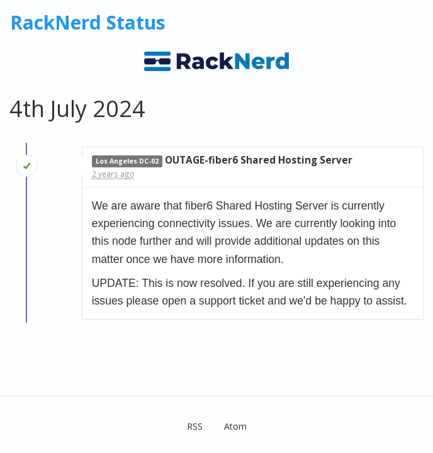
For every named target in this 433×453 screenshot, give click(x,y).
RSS (195, 426)
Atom (235, 426)
